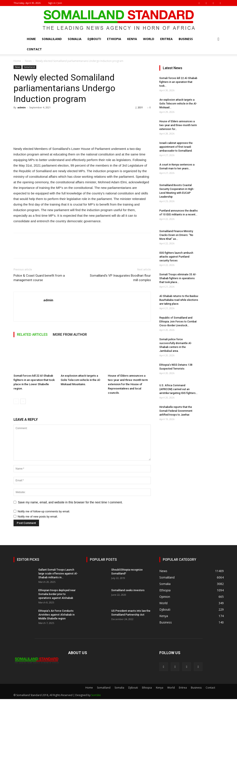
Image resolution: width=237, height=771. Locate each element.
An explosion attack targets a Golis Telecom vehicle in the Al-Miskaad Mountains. (81, 452)
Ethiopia (114, 39)
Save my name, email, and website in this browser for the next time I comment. (70, 574)
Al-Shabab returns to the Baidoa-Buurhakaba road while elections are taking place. (179, 300)
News (28, 61)
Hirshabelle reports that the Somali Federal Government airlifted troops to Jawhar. (175, 411)
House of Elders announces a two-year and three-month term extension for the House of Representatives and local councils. (128, 456)
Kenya (132, 39)
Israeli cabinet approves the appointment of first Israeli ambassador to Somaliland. (176, 147)
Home (31, 39)
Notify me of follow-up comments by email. (44, 583)
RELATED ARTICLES (32, 406)
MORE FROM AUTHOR (70, 406)
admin (21, 107)
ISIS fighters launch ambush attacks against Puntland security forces (176, 256)
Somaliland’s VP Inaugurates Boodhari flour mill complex (120, 350)
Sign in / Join (55, 2)
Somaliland (52, 39)
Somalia (75, 39)
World (148, 39)
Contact (34, 49)
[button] (218, 39)
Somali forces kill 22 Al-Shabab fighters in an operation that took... (178, 82)
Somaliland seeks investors (128, 662)
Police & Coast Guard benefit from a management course (39, 350)
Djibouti (94, 39)
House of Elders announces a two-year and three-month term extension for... (178, 125)
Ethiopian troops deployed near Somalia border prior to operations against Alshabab (56, 666)
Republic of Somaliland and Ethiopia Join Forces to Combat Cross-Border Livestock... (178, 321)
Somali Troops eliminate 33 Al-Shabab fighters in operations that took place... (177, 278)
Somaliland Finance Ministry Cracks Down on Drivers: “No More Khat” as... (176, 235)
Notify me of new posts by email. (38, 588)
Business (186, 39)
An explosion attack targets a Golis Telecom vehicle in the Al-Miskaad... (178, 103)
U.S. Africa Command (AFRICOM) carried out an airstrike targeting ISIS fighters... (178, 389)
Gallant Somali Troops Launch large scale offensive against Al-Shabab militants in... (58, 645)
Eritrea (166, 39)
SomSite (96, 767)
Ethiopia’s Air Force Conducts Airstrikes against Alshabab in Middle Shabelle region (56, 686)
